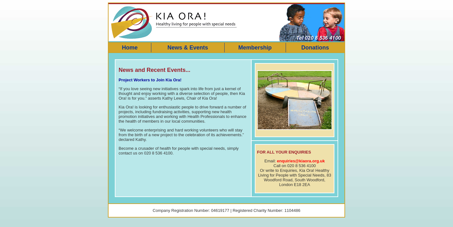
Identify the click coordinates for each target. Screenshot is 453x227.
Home (129, 47)
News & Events (187, 47)
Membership (254, 47)
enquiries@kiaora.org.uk (301, 161)
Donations (315, 47)
